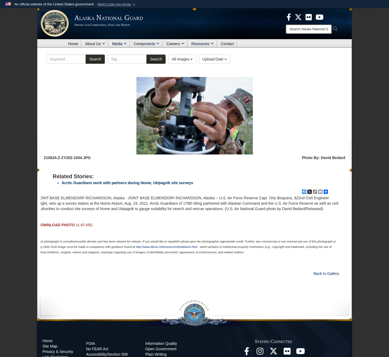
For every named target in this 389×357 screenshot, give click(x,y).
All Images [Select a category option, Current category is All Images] (182, 59)
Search (95, 59)
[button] (116, 4)
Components (146, 44)
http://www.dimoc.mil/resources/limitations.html (166, 246)
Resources (202, 44)
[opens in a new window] (289, 17)
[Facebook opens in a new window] (246, 353)
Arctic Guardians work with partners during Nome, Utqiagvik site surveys (127, 183)
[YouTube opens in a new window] (300, 353)
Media (119, 44)
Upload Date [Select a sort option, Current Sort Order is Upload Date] (214, 59)
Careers (175, 44)
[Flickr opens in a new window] (287, 353)
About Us (95, 44)
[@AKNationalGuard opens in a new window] (273, 353)
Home (73, 44)
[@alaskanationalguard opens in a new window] (260, 353)
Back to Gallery (326, 273)
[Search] (309, 29)
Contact (227, 44)
